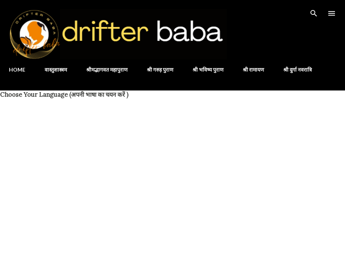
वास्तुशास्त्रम (56, 69)
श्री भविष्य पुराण (208, 69)
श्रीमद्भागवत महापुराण (107, 69)
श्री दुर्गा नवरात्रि (297, 69)
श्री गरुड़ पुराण (160, 69)
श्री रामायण (253, 69)
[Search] (313, 13)
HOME (17, 69)
